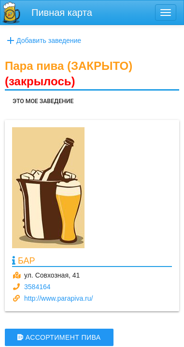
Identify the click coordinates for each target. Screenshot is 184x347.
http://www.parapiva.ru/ (58, 298)
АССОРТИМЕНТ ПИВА (59, 337)
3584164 (37, 287)
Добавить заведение (43, 40)
